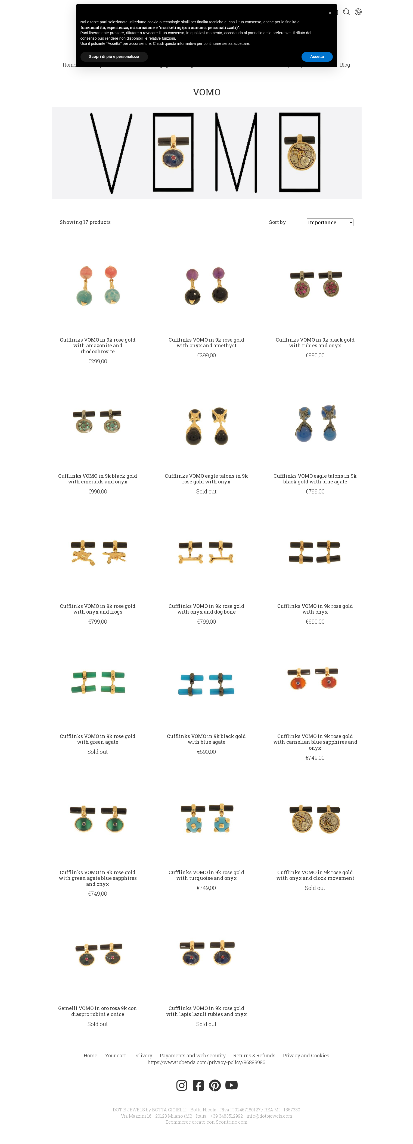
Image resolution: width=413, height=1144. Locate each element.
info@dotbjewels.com (269, 1116)
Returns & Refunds (254, 1055)
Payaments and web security (193, 1055)
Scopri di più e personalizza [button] (114, 56)
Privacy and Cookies (306, 1055)
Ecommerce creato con (206, 1122)
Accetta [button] (317, 56)
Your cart (115, 1055)
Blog (345, 64)
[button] (330, 13)
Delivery (142, 1055)
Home (69, 64)
